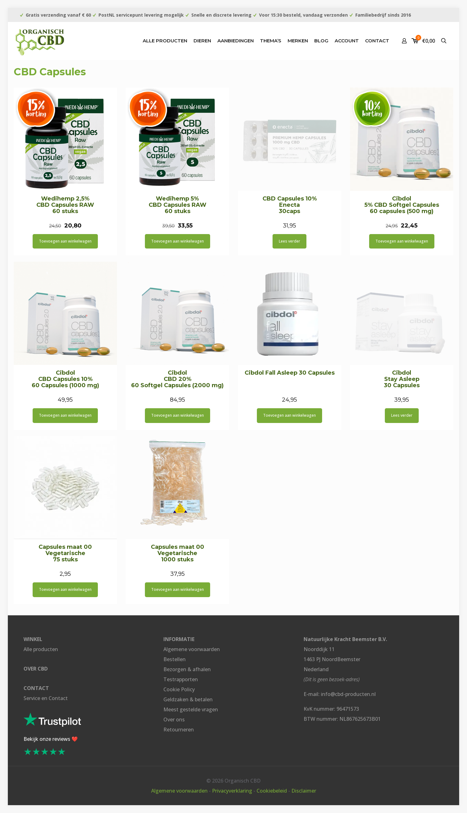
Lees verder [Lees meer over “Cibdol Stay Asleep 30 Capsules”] (401, 415)
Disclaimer (303, 790)
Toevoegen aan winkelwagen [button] (65, 241)
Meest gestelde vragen (190, 709)
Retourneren (178, 729)
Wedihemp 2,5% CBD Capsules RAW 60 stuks (65, 205)
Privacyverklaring (232, 790)
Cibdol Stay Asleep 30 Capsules (402, 379)
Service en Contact (46, 698)
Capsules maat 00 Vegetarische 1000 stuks (177, 553)
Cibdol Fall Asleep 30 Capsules (290, 372)
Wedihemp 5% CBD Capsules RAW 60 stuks (177, 205)
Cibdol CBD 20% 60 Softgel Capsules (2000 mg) (177, 379)
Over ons (174, 719)
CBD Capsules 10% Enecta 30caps (290, 205)
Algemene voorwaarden (191, 649)
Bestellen (174, 659)
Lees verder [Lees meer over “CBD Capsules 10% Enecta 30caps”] (289, 241)
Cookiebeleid (272, 790)
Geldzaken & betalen (188, 699)
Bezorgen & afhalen (187, 669)
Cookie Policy (179, 689)
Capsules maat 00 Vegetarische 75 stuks (65, 553)
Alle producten (41, 649)
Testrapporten (180, 679)
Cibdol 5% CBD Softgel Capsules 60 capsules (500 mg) (401, 205)
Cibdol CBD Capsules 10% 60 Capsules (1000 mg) (65, 379)
